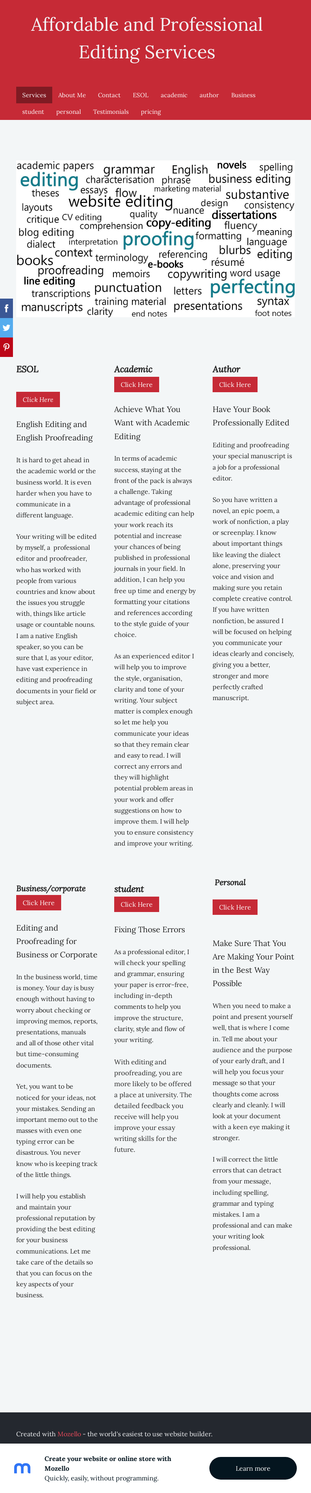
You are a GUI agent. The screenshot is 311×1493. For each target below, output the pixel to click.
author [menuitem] (209, 90)
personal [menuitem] (68, 106)
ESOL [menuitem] (141, 90)
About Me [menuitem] (72, 90)
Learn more (253, 1468)
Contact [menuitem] (109, 90)
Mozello (69, 1429)
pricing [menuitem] (151, 106)
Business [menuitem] (243, 90)
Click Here (38, 394)
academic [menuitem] (174, 90)
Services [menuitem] (34, 90)
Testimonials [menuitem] (111, 106)
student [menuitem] (33, 106)
